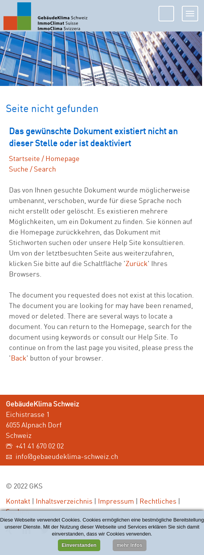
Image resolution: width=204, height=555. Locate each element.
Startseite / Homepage (44, 158)
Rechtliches (157, 501)
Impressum (116, 501)
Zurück (137, 263)
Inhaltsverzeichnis (64, 501)
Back (18, 358)
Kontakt (18, 501)
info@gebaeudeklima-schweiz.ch (67, 456)
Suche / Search (32, 169)
